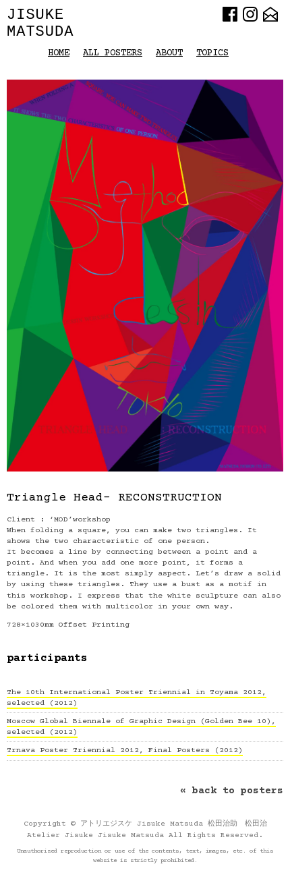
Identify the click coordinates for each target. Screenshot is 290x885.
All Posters (112, 53)
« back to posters (231, 791)
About (169, 53)
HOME (58, 53)
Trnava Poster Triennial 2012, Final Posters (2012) (125, 750)
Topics (212, 53)
